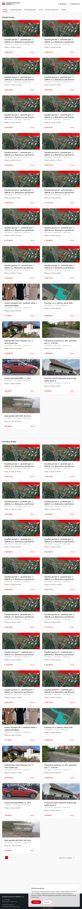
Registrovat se (75, 4)
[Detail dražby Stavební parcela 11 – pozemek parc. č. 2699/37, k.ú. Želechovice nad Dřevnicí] (21, 216)
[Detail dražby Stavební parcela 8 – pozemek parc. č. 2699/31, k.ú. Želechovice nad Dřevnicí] (61, 141)
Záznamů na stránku (65, 858)
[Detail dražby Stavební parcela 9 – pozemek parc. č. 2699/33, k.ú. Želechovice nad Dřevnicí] (21, 179)
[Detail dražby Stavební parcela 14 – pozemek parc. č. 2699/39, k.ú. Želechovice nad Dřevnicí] (61, 254)
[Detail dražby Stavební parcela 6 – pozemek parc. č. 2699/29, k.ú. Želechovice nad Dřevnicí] (61, 103)
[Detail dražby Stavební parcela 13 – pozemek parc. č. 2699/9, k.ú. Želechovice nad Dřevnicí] (21, 254)
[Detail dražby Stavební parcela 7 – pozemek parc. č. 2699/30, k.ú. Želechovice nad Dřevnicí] (21, 141)
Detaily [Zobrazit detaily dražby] (34, 52)
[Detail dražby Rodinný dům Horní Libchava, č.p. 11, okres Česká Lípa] (21, 329)
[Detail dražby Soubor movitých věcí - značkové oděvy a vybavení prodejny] (21, 292)
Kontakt (63, 10)
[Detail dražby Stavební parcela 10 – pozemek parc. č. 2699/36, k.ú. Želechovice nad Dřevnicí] (61, 179)
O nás (41, 10)
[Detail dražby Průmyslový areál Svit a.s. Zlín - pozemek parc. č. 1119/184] (61, 329)
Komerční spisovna (51, 10)
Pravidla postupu (16, 10)
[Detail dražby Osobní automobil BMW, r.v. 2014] (21, 367)
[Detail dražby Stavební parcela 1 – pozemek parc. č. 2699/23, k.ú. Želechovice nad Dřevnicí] (21, 28)
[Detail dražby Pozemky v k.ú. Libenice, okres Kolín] (61, 292)
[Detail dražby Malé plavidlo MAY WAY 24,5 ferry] (21, 405)
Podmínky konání (30, 10)
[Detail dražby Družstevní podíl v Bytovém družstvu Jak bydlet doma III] (61, 367)
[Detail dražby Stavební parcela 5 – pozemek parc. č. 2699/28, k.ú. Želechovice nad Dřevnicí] (21, 103)
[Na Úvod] (11, 3)
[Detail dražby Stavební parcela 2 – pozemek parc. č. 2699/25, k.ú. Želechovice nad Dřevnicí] (61, 28)
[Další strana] (15, 857)
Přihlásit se (63, 4)
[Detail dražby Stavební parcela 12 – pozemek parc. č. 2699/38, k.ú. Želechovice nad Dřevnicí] (61, 216)
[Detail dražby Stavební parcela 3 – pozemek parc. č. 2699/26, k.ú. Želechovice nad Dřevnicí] (21, 66)
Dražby (4, 10)
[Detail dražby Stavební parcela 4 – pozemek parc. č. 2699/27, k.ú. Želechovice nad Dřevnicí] (61, 66)
